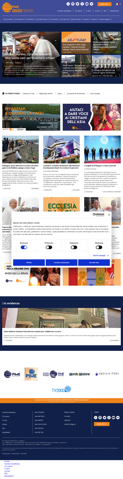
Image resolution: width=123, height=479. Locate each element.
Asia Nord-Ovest (41, 19)
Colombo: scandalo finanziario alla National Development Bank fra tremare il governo (61, 166)
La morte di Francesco (76, 93)
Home (6, 461)
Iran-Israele (95, 93)
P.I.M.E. (88, 11)
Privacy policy (6, 453)
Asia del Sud (64, 19)
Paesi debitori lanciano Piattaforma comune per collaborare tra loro (32, 331)
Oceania (86, 19)
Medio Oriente (76, 19)
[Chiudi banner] (109, 215)
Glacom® (23, 453)
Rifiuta (29, 262)
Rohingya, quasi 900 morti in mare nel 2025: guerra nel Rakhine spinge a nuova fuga (20, 166)
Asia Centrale (7, 19)
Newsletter (114, 11)
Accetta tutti (94, 262)
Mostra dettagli (99, 255)
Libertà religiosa (104, 19)
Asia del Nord (19, 19)
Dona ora (105, 4)
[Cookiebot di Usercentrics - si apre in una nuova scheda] (94, 214)
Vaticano (94, 19)
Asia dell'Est (30, 19)
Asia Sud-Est (54, 19)
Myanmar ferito (45, 93)
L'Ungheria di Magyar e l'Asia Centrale (100, 165)
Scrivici (97, 11)
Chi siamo (78, 11)
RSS (105, 11)
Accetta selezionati (61, 262)
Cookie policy (16, 453)
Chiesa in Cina (28, 93)
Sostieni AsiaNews (64, 11)
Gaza (60, 93)
